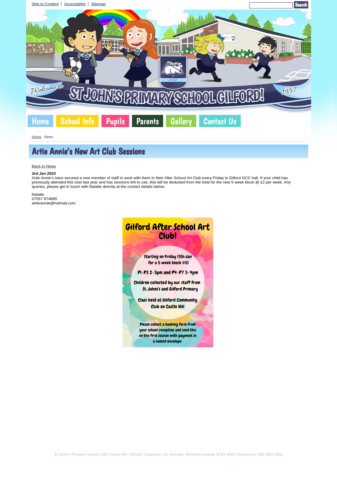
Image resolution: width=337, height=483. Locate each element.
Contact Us (220, 121)
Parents (147, 121)
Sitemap (98, 4)
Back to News (44, 166)
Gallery (181, 121)
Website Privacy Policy (144, 463)
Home (40, 121)
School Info (77, 121)
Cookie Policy (110, 463)
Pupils (115, 121)
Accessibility (74, 4)
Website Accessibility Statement (193, 463)
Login (205, 473)
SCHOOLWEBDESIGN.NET (174, 473)
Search (301, 5)
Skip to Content (45, 4)
